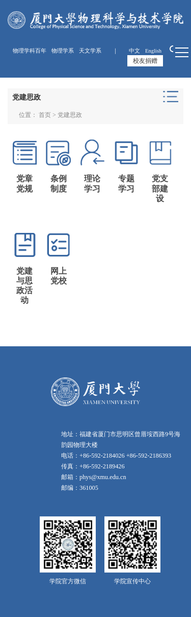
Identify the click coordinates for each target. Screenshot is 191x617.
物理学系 (62, 51)
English (153, 51)
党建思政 (70, 114)
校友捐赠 (145, 60)
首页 (45, 114)
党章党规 (24, 183)
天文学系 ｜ (101, 51)
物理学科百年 (29, 51)
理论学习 (92, 183)
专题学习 (126, 183)
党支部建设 (160, 188)
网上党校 (58, 276)
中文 (134, 51)
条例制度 (58, 183)
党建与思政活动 (24, 286)
